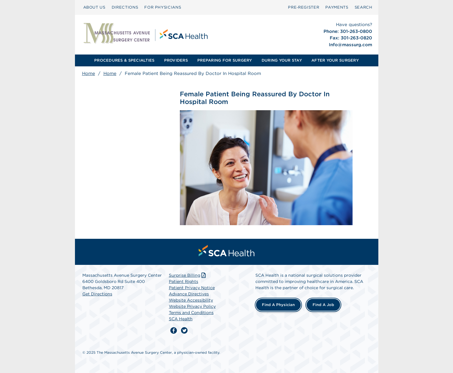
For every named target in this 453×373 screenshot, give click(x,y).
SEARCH (363, 7)
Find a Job (323, 304)
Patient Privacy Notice (192, 287)
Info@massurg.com (350, 44)
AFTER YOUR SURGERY (335, 60)
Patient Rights (183, 281)
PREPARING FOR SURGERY (224, 60)
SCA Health (181, 318)
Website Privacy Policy (192, 306)
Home (88, 73)
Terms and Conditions (191, 312)
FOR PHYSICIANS (162, 7)
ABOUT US (94, 7)
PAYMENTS (336, 7)
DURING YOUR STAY (282, 60)
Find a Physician (278, 304)
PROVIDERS (176, 60)
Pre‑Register (303, 7)
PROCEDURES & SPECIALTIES (124, 60)
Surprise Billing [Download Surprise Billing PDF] (188, 275)
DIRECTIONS (125, 7)
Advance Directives (189, 294)
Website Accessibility (191, 300)
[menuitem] (94, 7)
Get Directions (97, 294)
